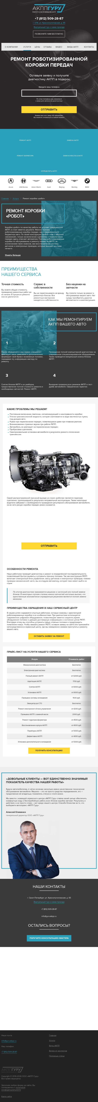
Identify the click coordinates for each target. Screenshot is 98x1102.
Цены (37, 47)
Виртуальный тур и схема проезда (49, 27)
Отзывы (48, 47)
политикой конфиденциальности (13, 1088)
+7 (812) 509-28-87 (49, 19)
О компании (11, 47)
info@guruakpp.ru (49, 916)
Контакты (89, 47)
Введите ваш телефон (49, 87)
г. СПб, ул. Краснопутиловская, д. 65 (49, 23)
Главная (52, 1035)
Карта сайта (6, 1096)
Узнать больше (13, 255)
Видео (59, 47)
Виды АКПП (72, 47)
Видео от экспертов (58, 1051)
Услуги (27, 47)
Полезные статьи (57, 1056)
